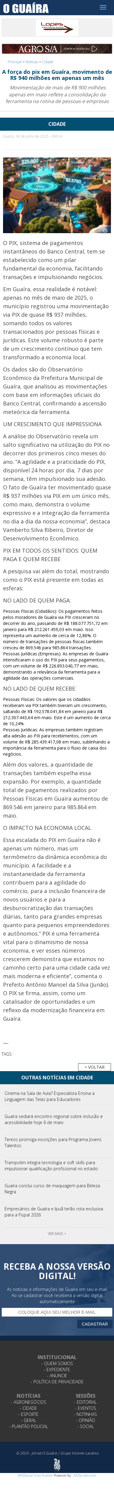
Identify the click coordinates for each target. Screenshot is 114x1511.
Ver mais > (57, 1233)
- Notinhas (85, 1414)
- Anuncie (57, 1375)
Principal (15, 61)
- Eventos (85, 1408)
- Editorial (85, 1402)
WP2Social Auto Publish (35, 1475)
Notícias (32, 61)
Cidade (48, 61)
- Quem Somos (57, 1363)
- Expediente (57, 1369)
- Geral (28, 1420)
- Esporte (28, 1414)
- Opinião (85, 1420)
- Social (85, 1426)
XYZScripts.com (85, 1475)
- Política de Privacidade (57, 1382)
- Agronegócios (28, 1402)
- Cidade (28, 1408)
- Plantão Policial (28, 1426)
